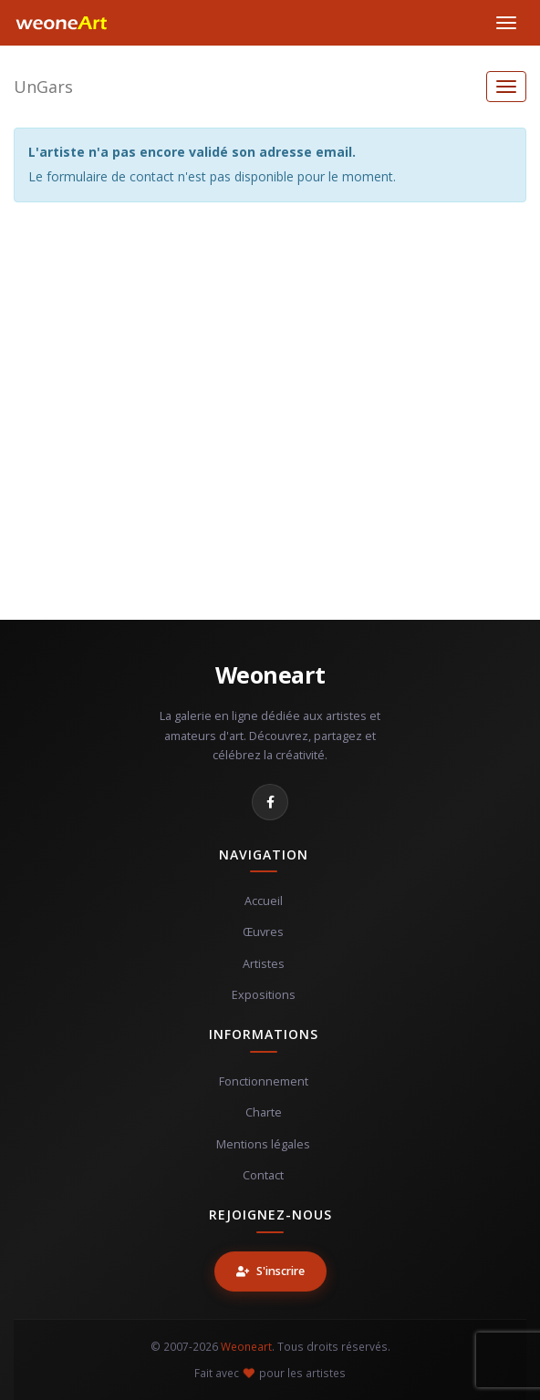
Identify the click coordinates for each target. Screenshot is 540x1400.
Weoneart (270, 674)
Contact (263, 1175)
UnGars (43, 87)
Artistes (264, 964)
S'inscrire (270, 1271)
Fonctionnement (263, 1081)
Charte (263, 1112)
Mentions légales (263, 1144)
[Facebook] (270, 802)
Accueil (263, 901)
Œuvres (263, 932)
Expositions (264, 995)
